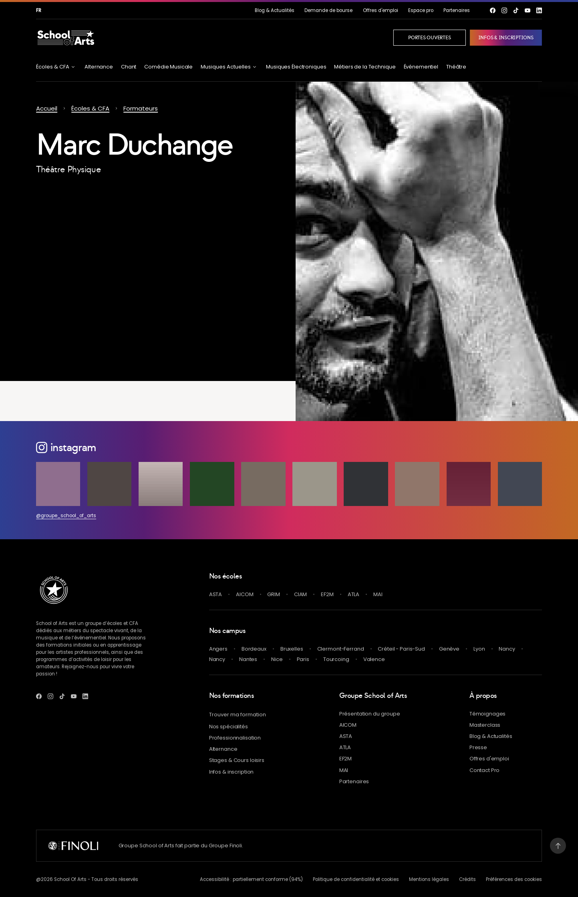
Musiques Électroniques (296, 67)
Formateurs (140, 108)
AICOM (244, 594)
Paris (303, 659)
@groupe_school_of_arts (66, 515)
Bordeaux (254, 649)
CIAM (300, 594)
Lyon (479, 649)
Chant (128, 67)
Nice (276, 659)
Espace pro (420, 10)
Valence (374, 659)
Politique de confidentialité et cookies (356, 879)
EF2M (327, 594)
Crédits (467, 879)
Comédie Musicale (168, 67)
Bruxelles (291, 649)
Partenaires (456, 10)
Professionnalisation (235, 738)
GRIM (273, 594)
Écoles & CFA (90, 108)
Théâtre (456, 67)
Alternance (99, 67)
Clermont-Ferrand (340, 649)
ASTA (215, 594)
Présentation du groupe (369, 714)
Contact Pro (484, 770)
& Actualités (274, 10)
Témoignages (487, 714)
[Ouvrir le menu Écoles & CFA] (56, 67)
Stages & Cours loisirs (236, 760)
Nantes (248, 659)
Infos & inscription (231, 772)
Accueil (46, 108)
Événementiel (421, 67)
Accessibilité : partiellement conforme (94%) (251, 879)
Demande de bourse (328, 10)
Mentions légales (429, 879)
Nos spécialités (228, 726)
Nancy (507, 649)
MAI (378, 594)
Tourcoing (336, 659)
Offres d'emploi (380, 10)
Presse (478, 747)
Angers (218, 649)
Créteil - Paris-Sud (401, 649)
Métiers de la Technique (364, 67)
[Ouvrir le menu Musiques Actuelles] (229, 67)
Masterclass (485, 725)
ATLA (353, 594)
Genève (449, 649)
